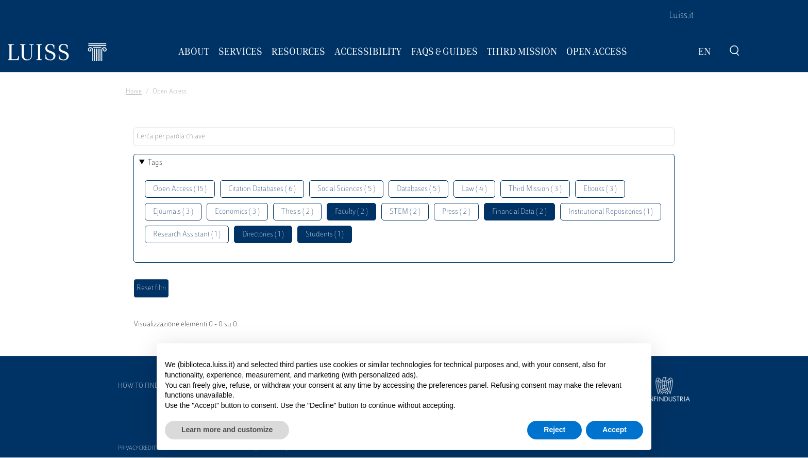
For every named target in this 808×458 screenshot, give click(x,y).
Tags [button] (155, 163)
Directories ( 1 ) (263, 235)
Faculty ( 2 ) (351, 212)
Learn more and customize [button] (227, 429)
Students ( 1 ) (325, 235)
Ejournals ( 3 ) (173, 212)
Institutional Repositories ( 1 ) (610, 212)
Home (134, 92)
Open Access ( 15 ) (180, 189)
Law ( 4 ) (474, 189)
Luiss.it (681, 16)
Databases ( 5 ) (418, 189)
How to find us (143, 386)
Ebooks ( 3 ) (600, 189)
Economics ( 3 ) (237, 212)
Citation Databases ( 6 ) (262, 189)
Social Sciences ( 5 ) (346, 189)
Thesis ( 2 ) (297, 212)
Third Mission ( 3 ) (535, 189)
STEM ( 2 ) (405, 212)
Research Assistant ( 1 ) (187, 235)
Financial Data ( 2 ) (519, 212)
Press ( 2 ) (456, 212)
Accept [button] (614, 429)
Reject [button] (554, 429)
